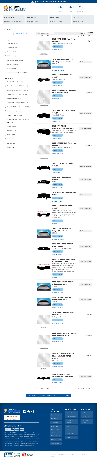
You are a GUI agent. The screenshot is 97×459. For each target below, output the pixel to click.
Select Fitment (19, 34)
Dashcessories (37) (12, 47)
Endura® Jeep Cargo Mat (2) (14, 98)
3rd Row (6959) (11, 135)
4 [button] (83, 36)
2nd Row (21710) (11, 130)
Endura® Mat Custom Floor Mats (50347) (17, 102)
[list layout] (91, 33)
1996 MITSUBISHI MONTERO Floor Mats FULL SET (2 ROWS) (63, 356)
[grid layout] (89, 33)
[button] (60, 17)
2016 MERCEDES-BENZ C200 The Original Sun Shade (63, 60)
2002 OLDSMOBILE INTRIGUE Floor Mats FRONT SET (64, 334)
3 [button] (81, 36)
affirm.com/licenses (8, 447)
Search (11, 29)
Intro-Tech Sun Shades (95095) (15, 60)
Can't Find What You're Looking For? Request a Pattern (48, 396)
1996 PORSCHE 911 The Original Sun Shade (61, 298)
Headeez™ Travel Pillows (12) (14, 115)
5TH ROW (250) (11, 143)
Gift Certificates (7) (12, 56)
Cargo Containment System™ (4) (15, 82)
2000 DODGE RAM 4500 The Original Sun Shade (63, 283)
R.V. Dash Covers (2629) (13, 64)
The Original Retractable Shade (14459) (17, 72)
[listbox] (47, 33)
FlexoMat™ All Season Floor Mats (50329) (18, 107)
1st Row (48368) (11, 126)
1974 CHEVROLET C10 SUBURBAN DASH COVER (62, 375)
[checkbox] (5, 43)
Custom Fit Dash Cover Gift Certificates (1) (18, 86)
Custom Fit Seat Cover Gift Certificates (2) (17, 90)
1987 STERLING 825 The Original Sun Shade (61, 230)
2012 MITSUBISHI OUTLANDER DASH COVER (63, 127)
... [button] (86, 36)
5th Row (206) (10, 147)
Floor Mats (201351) (12, 52)
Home (6, 29)
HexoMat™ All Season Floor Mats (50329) (18, 119)
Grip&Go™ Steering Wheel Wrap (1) (16, 111)
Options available (85, 62)
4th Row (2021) (11, 139)
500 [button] (89, 36)
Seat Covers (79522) (12, 68)
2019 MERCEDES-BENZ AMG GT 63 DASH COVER (63, 260)
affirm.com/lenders (27, 438)
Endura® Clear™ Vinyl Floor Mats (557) (17, 94)
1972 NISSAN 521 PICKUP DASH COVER (62, 245)
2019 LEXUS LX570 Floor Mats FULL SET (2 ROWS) (64, 91)
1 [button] (78, 36)
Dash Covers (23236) (12, 43)
